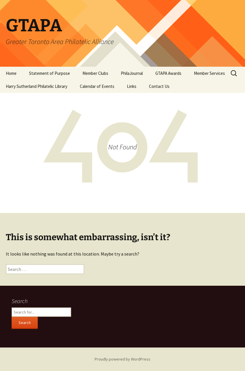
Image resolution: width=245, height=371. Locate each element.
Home (11, 73)
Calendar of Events (97, 86)
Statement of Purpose (49, 73)
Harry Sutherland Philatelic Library (36, 86)
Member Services (209, 73)
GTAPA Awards (168, 73)
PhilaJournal (132, 73)
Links (131, 86)
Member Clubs (95, 73)
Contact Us (159, 86)
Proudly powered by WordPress (122, 359)
